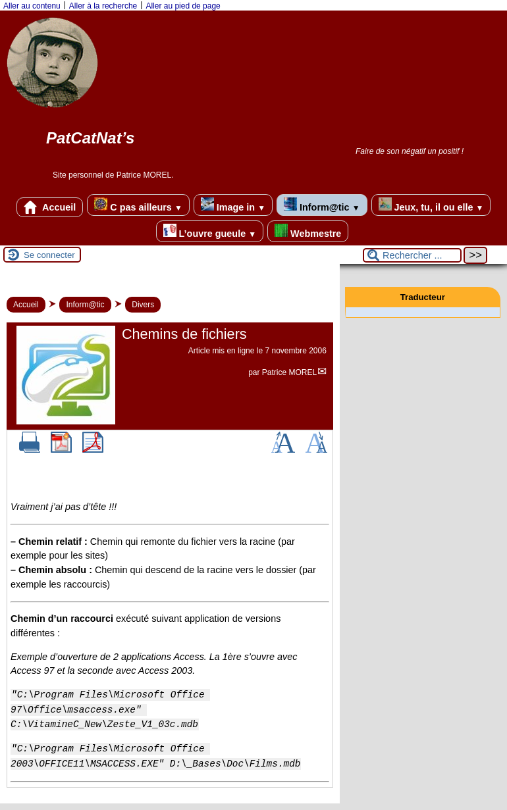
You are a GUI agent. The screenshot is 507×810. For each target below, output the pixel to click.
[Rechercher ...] (412, 255)
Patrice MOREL (289, 372)
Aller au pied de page (183, 6)
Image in (233, 205)
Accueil (50, 207)
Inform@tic (322, 205)
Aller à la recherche (103, 6)
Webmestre (308, 231)
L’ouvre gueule (209, 231)
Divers (143, 304)
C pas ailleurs (138, 205)
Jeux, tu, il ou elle (431, 205)
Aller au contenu (32, 6)
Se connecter (49, 255)
